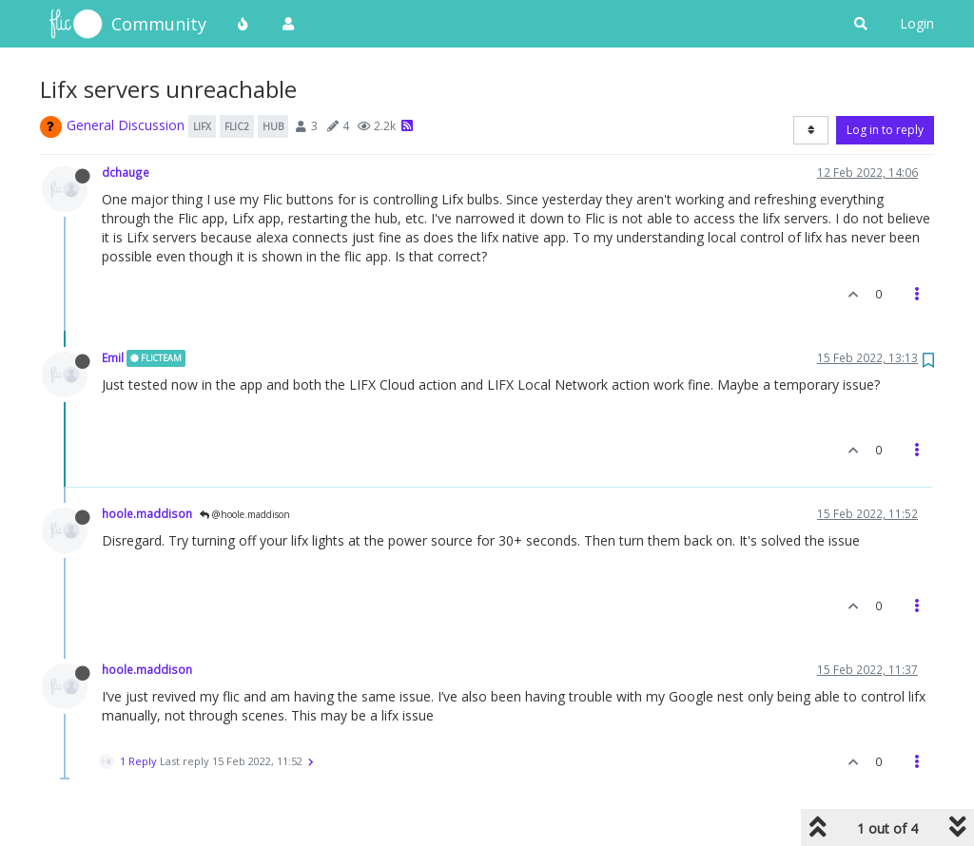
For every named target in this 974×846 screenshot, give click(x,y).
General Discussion (126, 125)
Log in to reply (885, 130)
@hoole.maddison (245, 514)
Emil (113, 357)
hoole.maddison (147, 513)
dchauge (125, 172)
